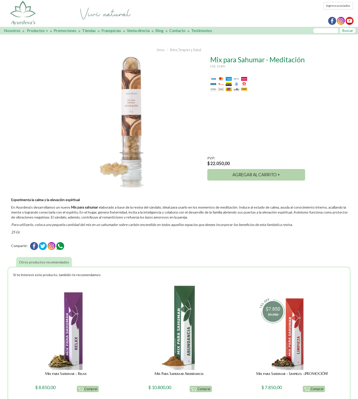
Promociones (65, 30)
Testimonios (201, 30)
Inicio (161, 50)
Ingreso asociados (338, 5)
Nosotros (12, 30)
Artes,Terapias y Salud (185, 50)
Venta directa (138, 30)
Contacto (177, 30)
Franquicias (111, 30)
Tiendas (89, 30)
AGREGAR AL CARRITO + (256, 174)
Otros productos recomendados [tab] (44, 262)
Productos (37, 30)
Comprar (88, 389)
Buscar (347, 30)
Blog (159, 30)
